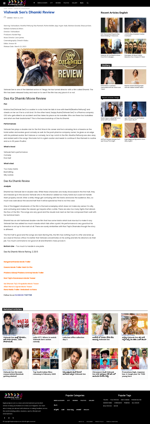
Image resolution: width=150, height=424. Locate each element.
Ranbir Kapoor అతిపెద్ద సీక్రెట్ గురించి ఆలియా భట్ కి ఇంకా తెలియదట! (110, 119)
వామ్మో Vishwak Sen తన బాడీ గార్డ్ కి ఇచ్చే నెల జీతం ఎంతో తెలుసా (134, 338)
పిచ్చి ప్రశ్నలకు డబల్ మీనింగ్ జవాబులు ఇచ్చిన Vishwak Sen (74, 373)
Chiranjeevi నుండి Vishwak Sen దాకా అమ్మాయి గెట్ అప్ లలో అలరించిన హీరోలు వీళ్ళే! (104, 374)
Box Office (65, 335)
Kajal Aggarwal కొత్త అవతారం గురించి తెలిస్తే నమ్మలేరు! (135, 140)
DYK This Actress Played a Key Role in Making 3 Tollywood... (110, 35)
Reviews (10, 8)
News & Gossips (8, 370)
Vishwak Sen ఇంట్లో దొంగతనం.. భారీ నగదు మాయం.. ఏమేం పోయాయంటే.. (15, 339)
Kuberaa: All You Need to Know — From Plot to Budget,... (111, 56)
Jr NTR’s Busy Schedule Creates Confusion (134, 35)
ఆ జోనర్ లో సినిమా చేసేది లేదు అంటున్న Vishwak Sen (103, 338)
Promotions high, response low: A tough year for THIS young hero (133, 374)
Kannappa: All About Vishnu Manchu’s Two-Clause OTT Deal (135, 56)
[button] (87, 3)
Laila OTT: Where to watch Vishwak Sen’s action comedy (44, 339)
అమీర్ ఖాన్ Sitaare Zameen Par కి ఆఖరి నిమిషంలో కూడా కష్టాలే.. (110, 140)
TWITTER (28, 295)
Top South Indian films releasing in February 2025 (44, 373)
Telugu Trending (98, 335)
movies (35, 370)
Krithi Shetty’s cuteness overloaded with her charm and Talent (111, 87)
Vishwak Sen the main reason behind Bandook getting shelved (13, 374)
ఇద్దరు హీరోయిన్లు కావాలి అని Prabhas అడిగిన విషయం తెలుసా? (134, 119)
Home (5, 8)
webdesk (10, 18)
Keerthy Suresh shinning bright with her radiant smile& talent (134, 86)
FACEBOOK (19, 295)
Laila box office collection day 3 (73, 338)
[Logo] (16, 3)
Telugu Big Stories (9, 335)
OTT (34, 335)
